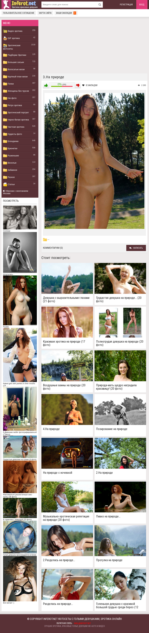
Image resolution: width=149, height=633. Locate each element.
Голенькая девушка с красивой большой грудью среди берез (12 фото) (117, 605)
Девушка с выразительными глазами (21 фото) (66, 299)
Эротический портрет (16, 113)
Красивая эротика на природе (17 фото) (64, 343)
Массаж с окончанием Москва (15, 192)
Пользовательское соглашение (18, 13)
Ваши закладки (66, 13)
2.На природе (104, 472)
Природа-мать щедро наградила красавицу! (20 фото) (116, 387)
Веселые (9, 163)
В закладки (89, 85)
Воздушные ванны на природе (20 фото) (64, 387)
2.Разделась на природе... (59, 560)
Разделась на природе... (58, 604)
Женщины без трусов (16, 91)
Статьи (9, 184)
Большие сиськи (13, 62)
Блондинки (10, 141)
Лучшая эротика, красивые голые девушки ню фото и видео (74, 626)
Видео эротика (12, 31)
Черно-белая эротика (16, 120)
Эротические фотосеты (11, 47)
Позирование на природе (111, 429)
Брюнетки (10, 149)
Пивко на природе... (108, 516)
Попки (8, 84)
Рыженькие (11, 156)
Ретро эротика (12, 105)
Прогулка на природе (109, 560)
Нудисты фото (12, 134)
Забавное (10, 170)
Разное (9, 177)
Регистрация (126, 4)
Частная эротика (13, 127)
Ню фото (9, 98)
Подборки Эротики (14, 55)
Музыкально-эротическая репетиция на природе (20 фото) (66, 518)
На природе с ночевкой (57, 472)
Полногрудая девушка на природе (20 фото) (119, 343)
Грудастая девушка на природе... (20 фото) (118, 299)
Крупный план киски (15, 77)
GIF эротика (11, 38)
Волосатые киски (14, 70)
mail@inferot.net (82, 623)
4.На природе (51, 429)
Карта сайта (45, 13)
